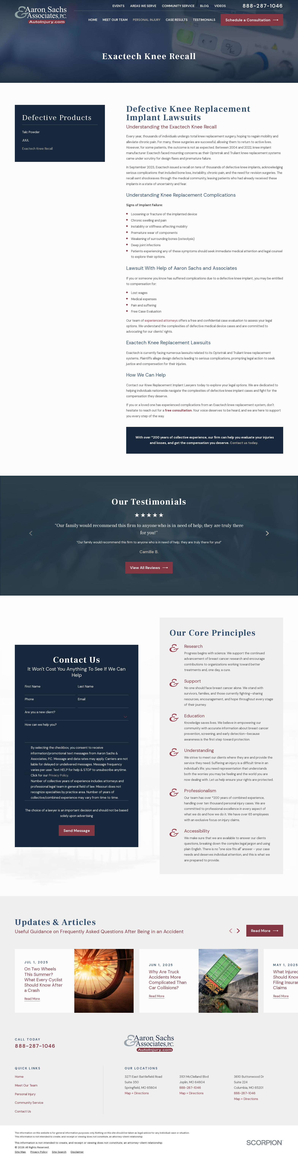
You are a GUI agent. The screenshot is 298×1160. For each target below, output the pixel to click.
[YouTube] (271, 1045)
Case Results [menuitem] (177, 20)
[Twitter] (250, 1045)
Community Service (178, 6)
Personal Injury (25, 1094)
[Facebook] (260, 1045)
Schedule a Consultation (251, 20)
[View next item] (238, 931)
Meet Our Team (26, 1085)
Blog (204, 6)
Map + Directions (137, 1093)
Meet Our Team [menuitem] (115, 20)
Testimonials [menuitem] (204, 20)
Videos (220, 6)
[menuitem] (60, 132)
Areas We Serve (143, 6)
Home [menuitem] (92, 20)
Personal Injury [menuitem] (146, 20)
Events (118, 6)
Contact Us (23, 1111)
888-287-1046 (263, 6)
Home (19, 1077)
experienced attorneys (161, 320)
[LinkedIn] (281, 1045)
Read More (264, 930)
